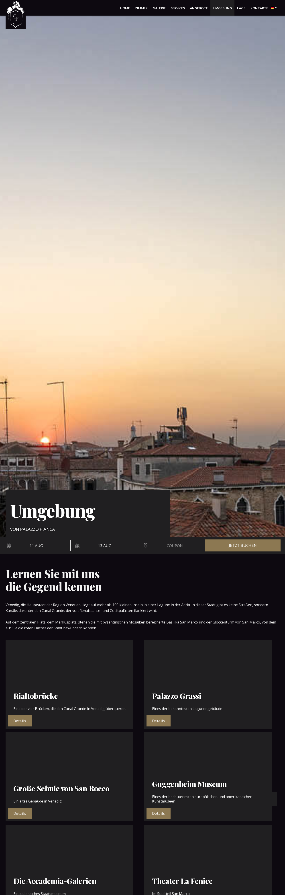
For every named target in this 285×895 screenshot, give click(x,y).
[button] (272, 7)
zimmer (141, 8)
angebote (199, 8)
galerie (159, 8)
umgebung (222, 8)
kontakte (259, 8)
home (125, 8)
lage (241, 8)
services (178, 8)
